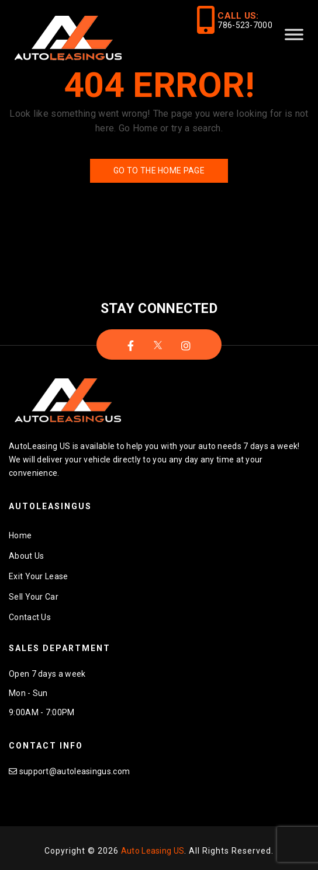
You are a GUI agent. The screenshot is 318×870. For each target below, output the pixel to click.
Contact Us (30, 617)
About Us (26, 556)
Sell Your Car (33, 596)
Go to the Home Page (159, 170)
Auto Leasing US (153, 850)
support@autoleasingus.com (74, 771)
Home (20, 535)
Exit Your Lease (38, 576)
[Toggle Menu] (294, 39)
